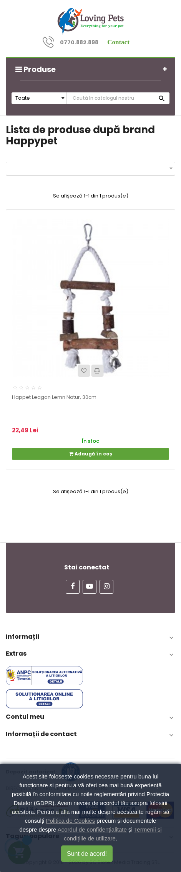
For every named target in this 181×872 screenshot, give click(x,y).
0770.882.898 (79, 42)
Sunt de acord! (87, 853)
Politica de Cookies (70, 820)
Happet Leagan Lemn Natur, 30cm (54, 397)
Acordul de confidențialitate (92, 829)
